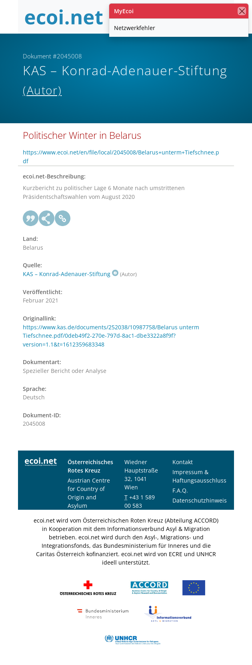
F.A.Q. (180, 490)
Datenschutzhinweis (199, 500)
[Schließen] (242, 11)
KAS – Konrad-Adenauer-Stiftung (70, 274)
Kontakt (182, 462)
